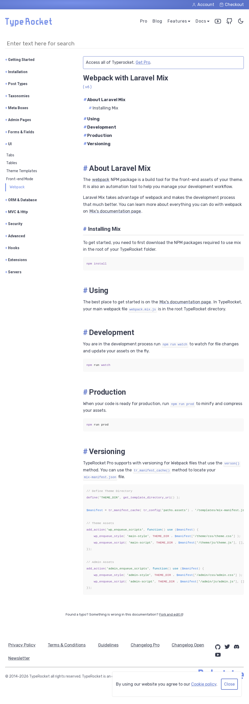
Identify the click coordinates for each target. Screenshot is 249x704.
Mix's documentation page (115, 211)
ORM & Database (21, 200)
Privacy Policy (22, 645)
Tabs (10, 155)
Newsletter (64, 658)
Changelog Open (24, 658)
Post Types (16, 83)
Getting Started (19, 59)
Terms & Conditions (67, 645)
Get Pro (143, 62)
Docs (201, 21)
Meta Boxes (16, 107)
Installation (16, 71)
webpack (100, 179)
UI (8, 144)
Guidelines (108, 645)
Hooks (12, 248)
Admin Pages (18, 119)
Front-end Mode (19, 179)
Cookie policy (203, 684)
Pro (143, 21)
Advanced (15, 236)
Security (13, 223)
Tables (11, 163)
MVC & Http (16, 211)
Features (177, 21)
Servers (13, 272)
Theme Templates (21, 171)
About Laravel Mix (104, 99)
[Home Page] (28, 25)
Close (229, 684)
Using (92, 118)
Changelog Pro (145, 645)
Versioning (97, 143)
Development (100, 127)
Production (98, 135)
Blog (157, 21)
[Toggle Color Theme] (241, 22)
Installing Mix (103, 108)
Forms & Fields (19, 132)
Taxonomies (17, 96)
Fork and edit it (171, 614)
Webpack (17, 187)
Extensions (16, 259)
